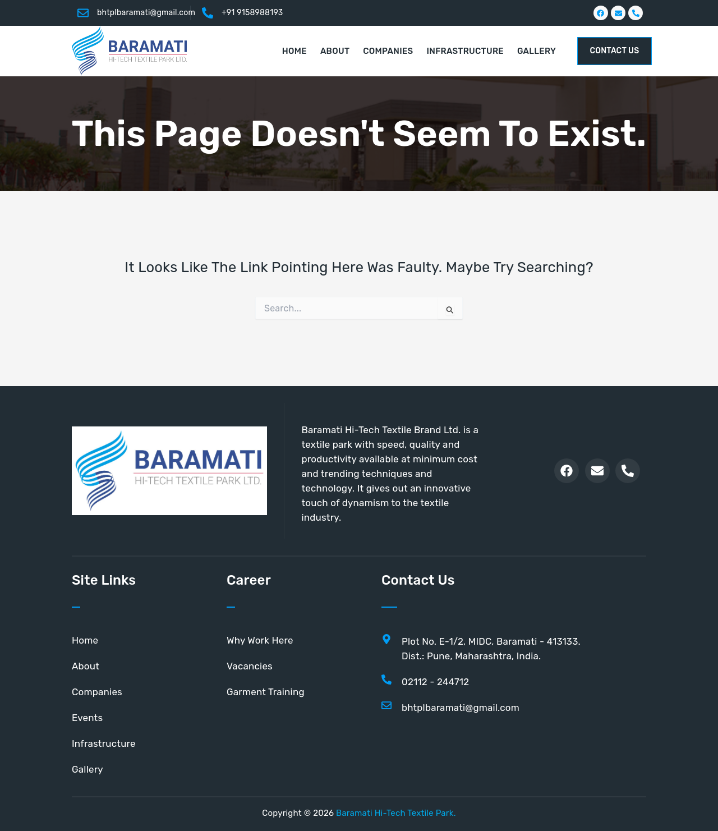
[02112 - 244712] (386, 679)
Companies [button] (388, 51)
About (85, 666)
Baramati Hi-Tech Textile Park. (396, 813)
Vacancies (250, 666)
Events (87, 717)
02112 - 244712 (436, 681)
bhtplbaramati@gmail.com (146, 12)
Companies (97, 691)
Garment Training (266, 691)
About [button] (334, 51)
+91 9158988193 (252, 12)
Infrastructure (104, 743)
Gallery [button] (536, 51)
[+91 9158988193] (207, 13)
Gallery (87, 769)
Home (294, 51)
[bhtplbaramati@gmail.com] (83, 13)
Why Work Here (260, 640)
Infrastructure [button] (465, 51)
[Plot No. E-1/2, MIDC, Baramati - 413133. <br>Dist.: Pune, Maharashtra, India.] (386, 639)
